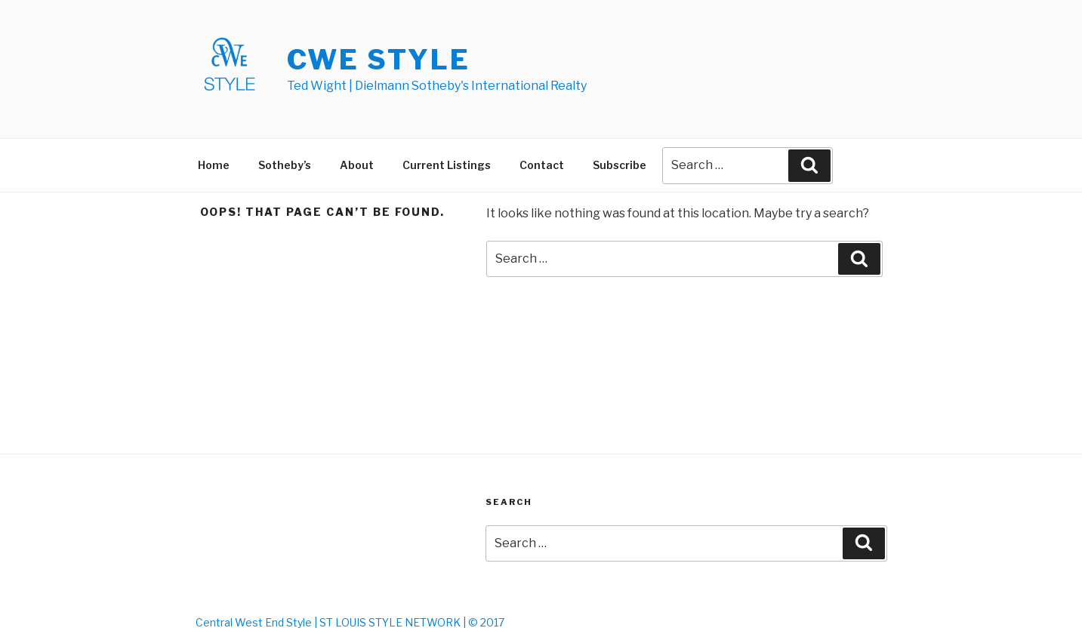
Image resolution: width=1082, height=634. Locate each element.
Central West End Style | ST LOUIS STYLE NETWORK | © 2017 (350, 622)
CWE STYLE (378, 59)
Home (214, 164)
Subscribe (619, 164)
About (357, 164)
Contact (541, 164)
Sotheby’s (284, 164)
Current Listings (446, 164)
